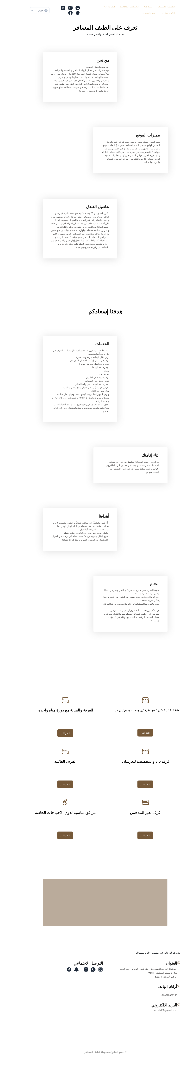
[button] (96, 7)
